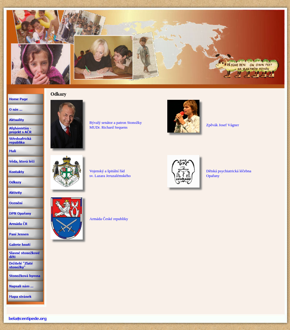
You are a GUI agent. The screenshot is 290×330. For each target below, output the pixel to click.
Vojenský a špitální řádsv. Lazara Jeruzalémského (110, 173)
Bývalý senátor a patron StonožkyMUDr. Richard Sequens (115, 125)
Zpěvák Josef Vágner (222, 125)
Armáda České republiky (108, 219)
